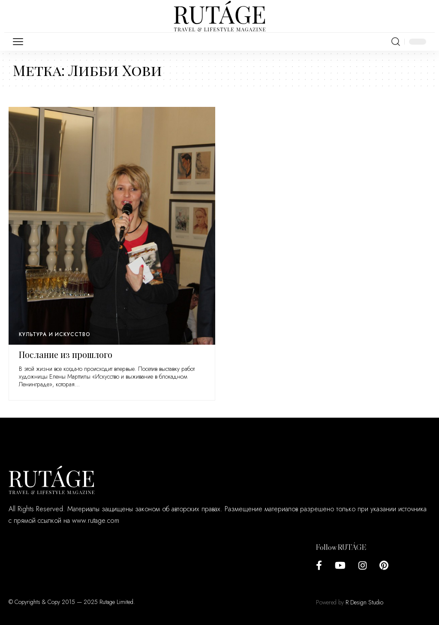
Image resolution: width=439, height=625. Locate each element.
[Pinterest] (384, 565)
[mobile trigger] (20, 42)
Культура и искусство (54, 334)
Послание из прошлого (65, 354)
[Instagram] (362, 565)
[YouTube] (340, 565)
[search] (395, 41)
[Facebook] (319, 565)
